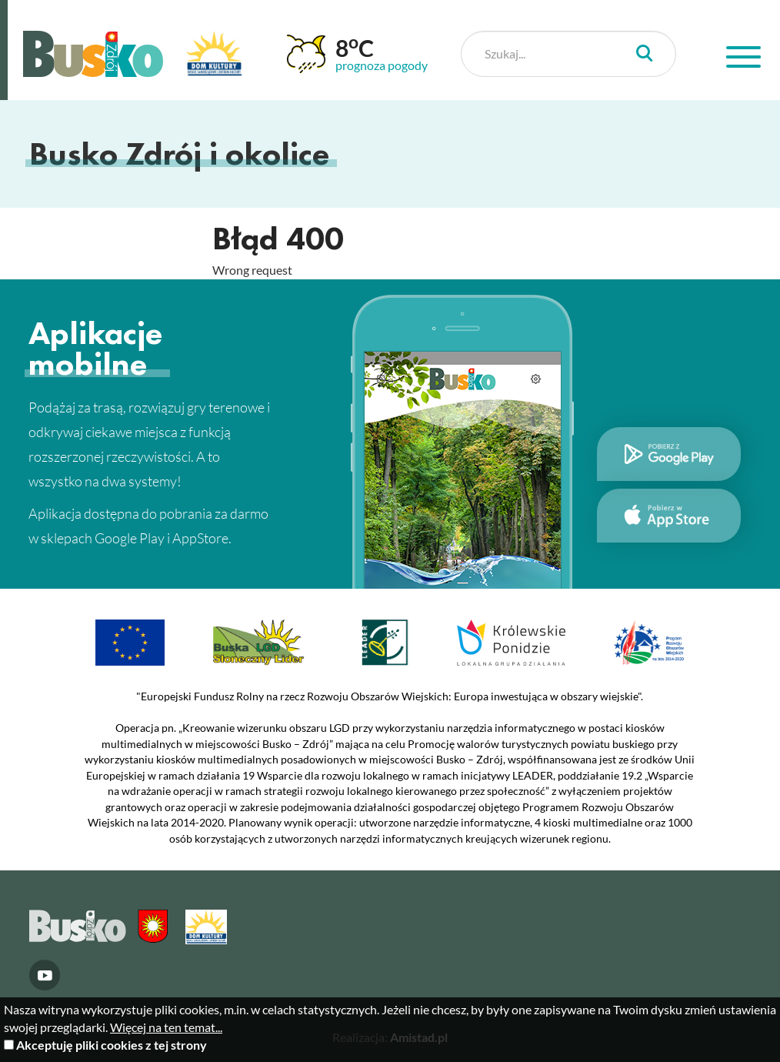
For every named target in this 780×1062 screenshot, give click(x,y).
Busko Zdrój (93, 54)
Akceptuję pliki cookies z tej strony (111, 1044)
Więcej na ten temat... (166, 1027)
